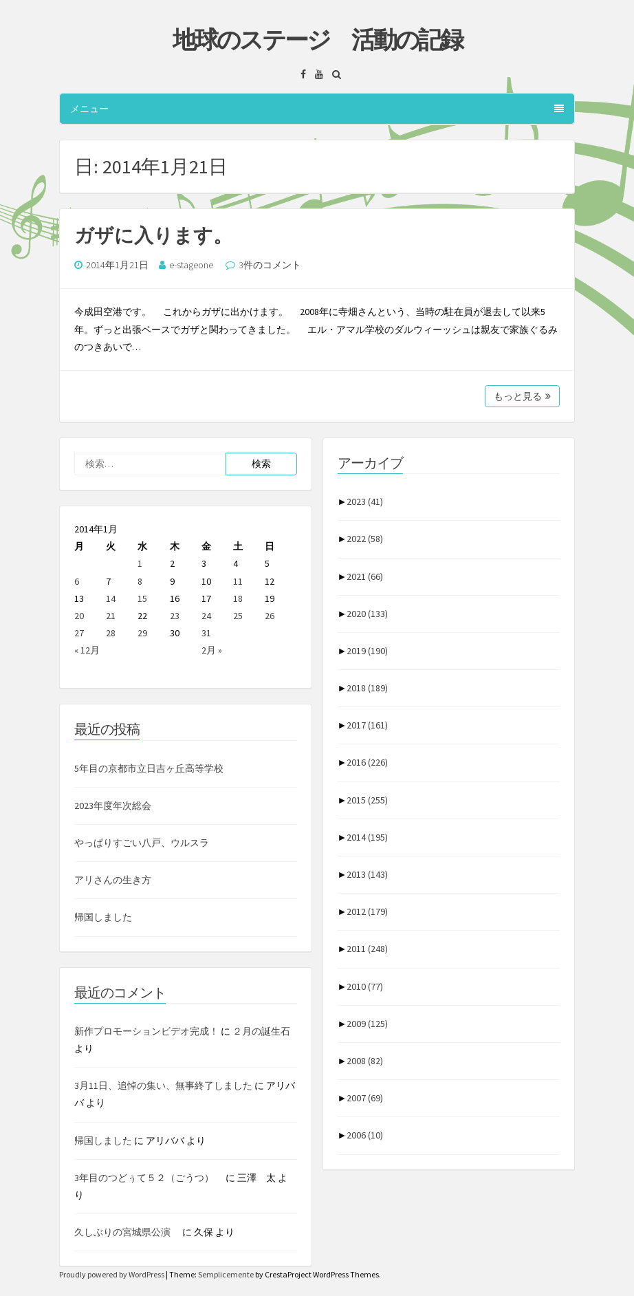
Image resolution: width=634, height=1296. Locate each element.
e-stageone (191, 265)
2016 (367, 762)
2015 (367, 800)
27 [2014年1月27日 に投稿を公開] (79, 633)
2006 (365, 1135)
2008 (365, 1061)
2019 (367, 651)
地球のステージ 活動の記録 (317, 40)
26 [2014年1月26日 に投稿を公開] (269, 615)
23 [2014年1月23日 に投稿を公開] (174, 615)
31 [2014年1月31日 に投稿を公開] (206, 633)
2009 (367, 1023)
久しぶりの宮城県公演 (127, 1232)
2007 (365, 1098)
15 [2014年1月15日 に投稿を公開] (142, 598)
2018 (367, 688)
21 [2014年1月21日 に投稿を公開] (111, 615)
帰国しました (103, 917)
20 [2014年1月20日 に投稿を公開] (79, 615)
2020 (367, 613)
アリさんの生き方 (112, 880)
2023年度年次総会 (112, 805)
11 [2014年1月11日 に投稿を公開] (238, 581)
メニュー (317, 108)
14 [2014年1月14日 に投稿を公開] (111, 598)
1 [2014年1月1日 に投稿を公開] (140, 563)
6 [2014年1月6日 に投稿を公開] (76, 581)
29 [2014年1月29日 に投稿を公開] (142, 633)
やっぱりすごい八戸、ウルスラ (141, 842)
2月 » (211, 650)
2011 (367, 948)
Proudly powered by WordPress (112, 1274)
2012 (367, 911)
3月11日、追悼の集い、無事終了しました (163, 1085)
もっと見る (522, 396)
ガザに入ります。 (153, 235)
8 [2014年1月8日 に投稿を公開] (140, 581)
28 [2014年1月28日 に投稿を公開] (111, 633)
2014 (367, 837)
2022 (365, 538)
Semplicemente (226, 1274)
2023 (365, 501)
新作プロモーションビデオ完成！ (146, 1031)
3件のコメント (270, 265)
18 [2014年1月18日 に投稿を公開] (238, 598)
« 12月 (87, 650)
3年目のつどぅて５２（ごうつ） (148, 1177)
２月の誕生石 (261, 1031)
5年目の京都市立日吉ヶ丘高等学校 (148, 768)
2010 (365, 986)
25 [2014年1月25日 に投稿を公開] (238, 615)
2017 (367, 725)
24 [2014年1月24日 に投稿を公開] (206, 615)
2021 (365, 576)
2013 (367, 874)
